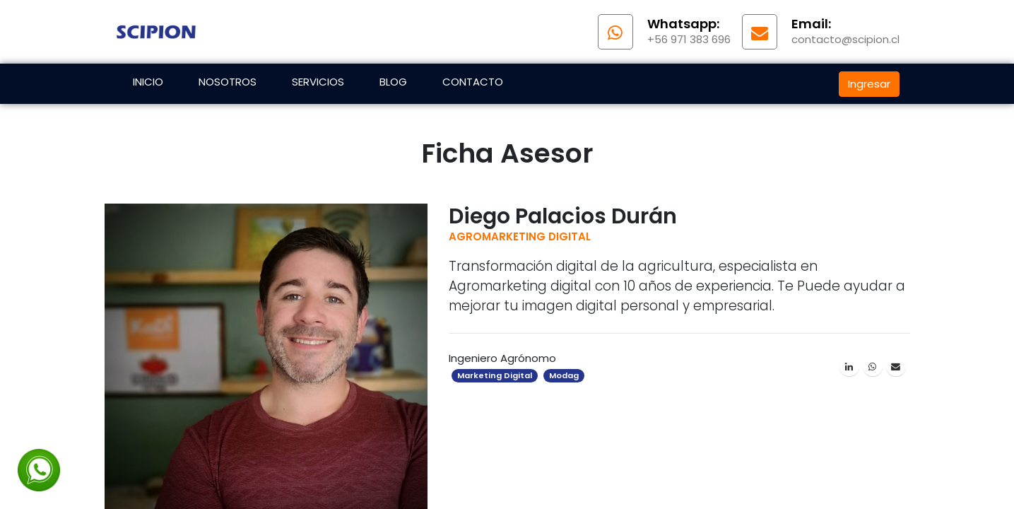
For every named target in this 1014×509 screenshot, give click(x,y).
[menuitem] (148, 84)
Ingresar (869, 83)
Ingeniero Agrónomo (502, 358)
